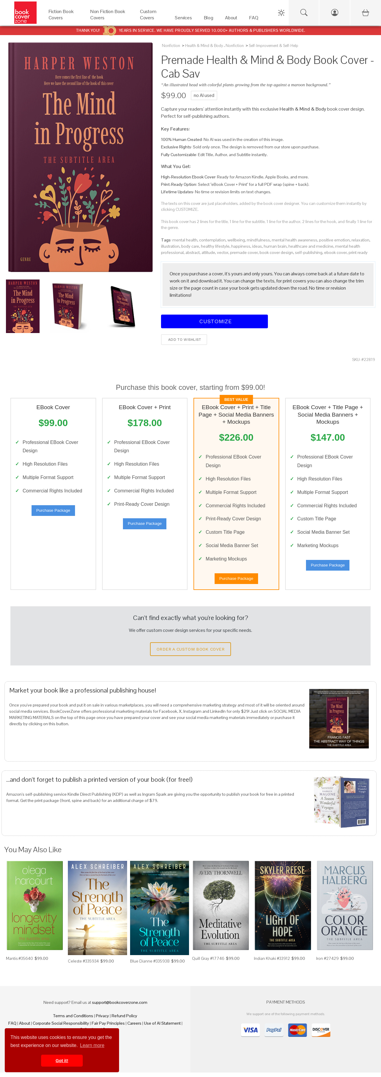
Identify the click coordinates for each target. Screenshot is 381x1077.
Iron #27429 (327, 962)
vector (222, 252)
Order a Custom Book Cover (190, 653)
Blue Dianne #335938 (150, 965)
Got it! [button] (62, 1060)
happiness (240, 246)
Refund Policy (124, 1020)
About (24, 1027)
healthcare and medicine (310, 246)
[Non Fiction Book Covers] (109, 19)
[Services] (183, 19)
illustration (170, 246)
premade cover (244, 252)
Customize (214, 321)
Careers (134, 1027)
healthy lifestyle (215, 246)
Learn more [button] (92, 1045)
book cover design (276, 252)
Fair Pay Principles (108, 1027)
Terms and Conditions (73, 1020)
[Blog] (208, 19)
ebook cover (335, 252)
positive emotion (334, 240)
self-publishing (308, 252)
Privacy (102, 1020)
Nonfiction (171, 45)
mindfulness (258, 240)
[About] (231, 19)
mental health (184, 240)
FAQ (12, 1027)
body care (190, 246)
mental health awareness (294, 240)
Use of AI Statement (162, 1027)
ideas (257, 246)
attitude (208, 252)
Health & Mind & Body (204, 45)
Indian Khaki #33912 (272, 962)
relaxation (360, 240)
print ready (358, 252)
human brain (275, 246)
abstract (192, 252)
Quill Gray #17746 (208, 962)
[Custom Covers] (151, 19)
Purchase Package (53, 512)
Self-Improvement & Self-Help (273, 45)
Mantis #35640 (19, 962)
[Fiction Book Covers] (63, 19)
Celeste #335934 (83, 965)
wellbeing (236, 240)
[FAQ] (253, 19)
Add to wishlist (184, 339)
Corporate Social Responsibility (61, 1027)
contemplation (212, 240)
